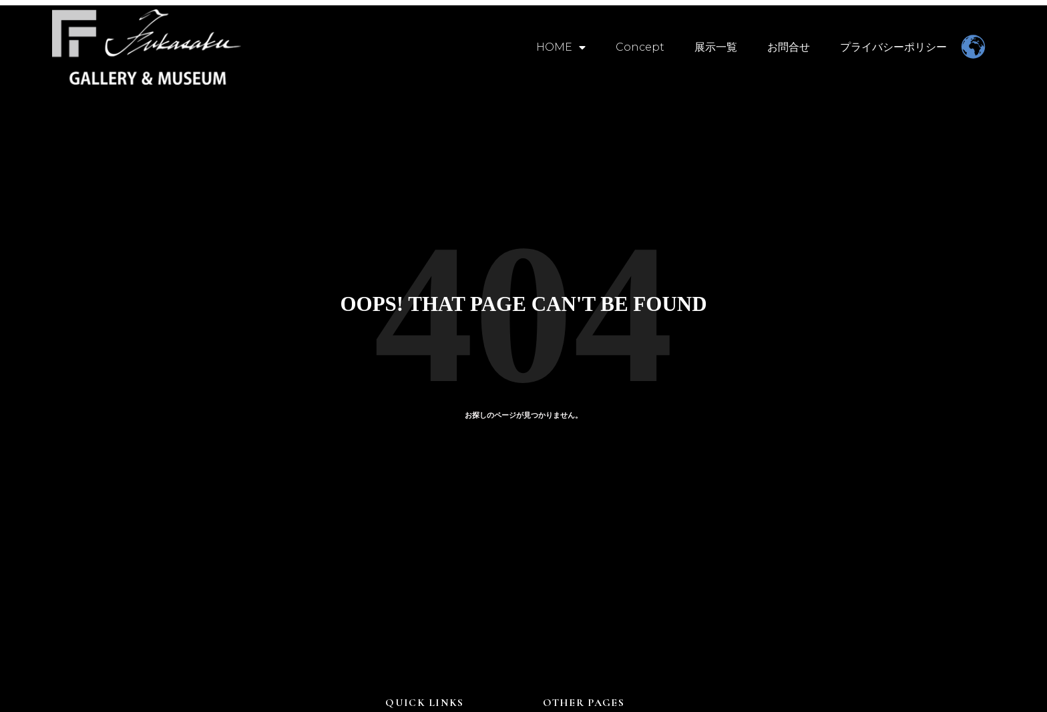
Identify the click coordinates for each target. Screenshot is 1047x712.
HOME (561, 47)
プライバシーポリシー (893, 47)
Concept (640, 47)
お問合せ (788, 47)
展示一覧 (715, 47)
